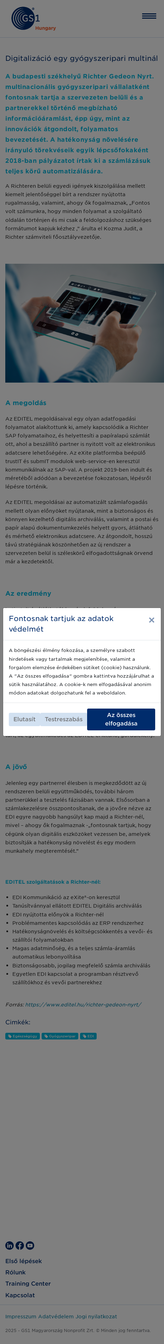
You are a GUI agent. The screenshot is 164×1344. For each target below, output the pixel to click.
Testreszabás (64, 719)
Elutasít (24, 719)
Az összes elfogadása (121, 719)
